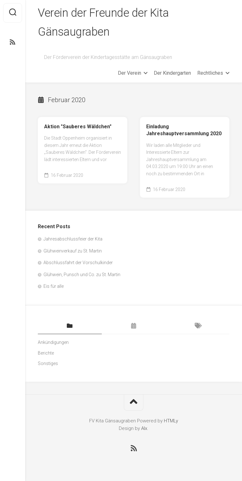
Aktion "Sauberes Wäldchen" (78, 127)
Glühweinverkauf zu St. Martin (72, 250)
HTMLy (171, 421)
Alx (144, 428)
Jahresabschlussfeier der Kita (72, 238)
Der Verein (129, 73)
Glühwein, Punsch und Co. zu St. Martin (81, 274)
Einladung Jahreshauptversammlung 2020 (184, 130)
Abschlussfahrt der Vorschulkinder (78, 262)
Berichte (46, 353)
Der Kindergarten (172, 73)
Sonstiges (48, 363)
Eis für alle (53, 286)
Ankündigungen (53, 342)
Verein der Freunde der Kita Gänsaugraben (103, 22)
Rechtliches (210, 73)
